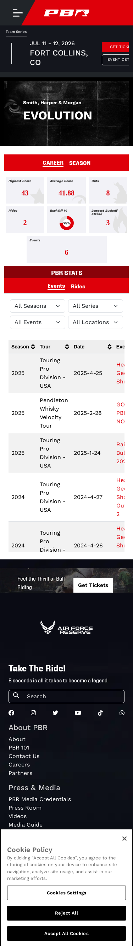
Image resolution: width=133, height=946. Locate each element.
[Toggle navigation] (17, 12)
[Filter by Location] (95, 322)
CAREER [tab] (53, 162)
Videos (18, 816)
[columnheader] (23, 346)
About (17, 739)
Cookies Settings (66, 898)
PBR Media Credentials (40, 799)
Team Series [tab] (16, 32)
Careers (19, 764)
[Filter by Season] (37, 306)
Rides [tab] (78, 285)
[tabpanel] (66, 221)
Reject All (66, 918)
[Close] (124, 844)
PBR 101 (19, 747)
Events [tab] (56, 285)
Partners (20, 773)
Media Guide (26, 824)
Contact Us (24, 756)
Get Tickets (93, 585)
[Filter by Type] (37, 322)
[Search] (73, 696)
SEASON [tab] (80, 162)
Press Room (25, 807)
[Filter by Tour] (95, 306)
